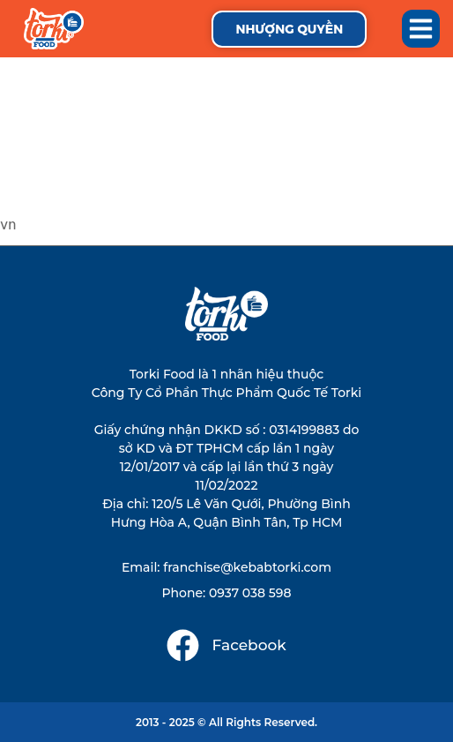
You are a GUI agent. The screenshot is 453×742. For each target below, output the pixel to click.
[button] (421, 29)
